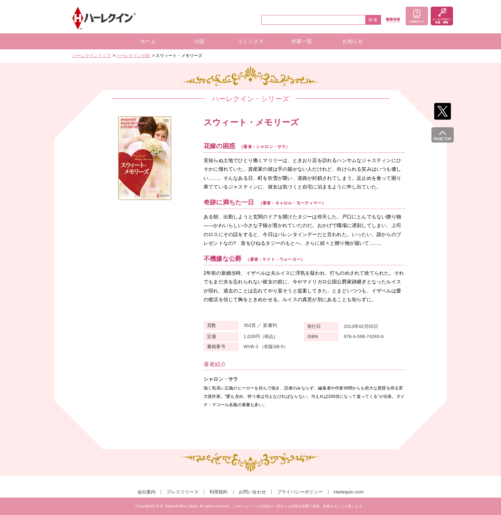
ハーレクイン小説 (133, 55)
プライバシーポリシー (300, 492)
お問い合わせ (252, 492)
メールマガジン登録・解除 (442, 16)
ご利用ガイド (417, 16)
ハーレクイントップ (91, 55)
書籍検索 (393, 19)
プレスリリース (182, 492)
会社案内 (146, 492)
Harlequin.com (349, 492)
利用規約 (218, 492)
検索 (373, 19)
